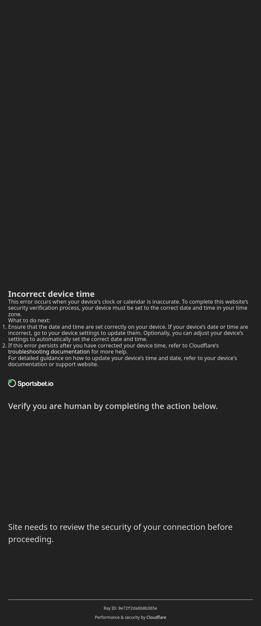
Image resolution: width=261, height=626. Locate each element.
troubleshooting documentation (49, 351)
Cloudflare (156, 617)
